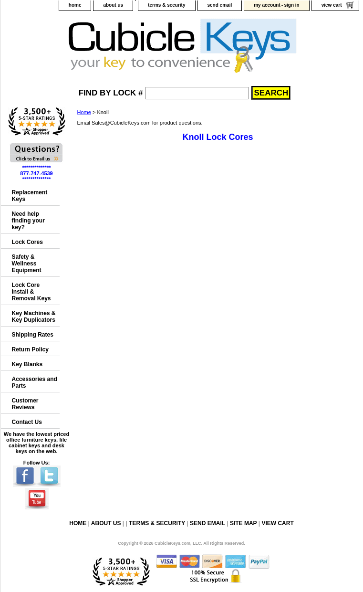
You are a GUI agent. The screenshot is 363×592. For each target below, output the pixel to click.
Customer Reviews (25, 404)
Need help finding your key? (28, 221)
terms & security (166, 5)
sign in (291, 5)
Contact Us (27, 422)
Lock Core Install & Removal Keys (31, 292)
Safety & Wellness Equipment (26, 264)
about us (113, 5)
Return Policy (30, 349)
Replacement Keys (30, 195)
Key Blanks (27, 364)
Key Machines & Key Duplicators (34, 316)
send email (219, 5)
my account (267, 5)
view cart (332, 5)
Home (84, 112)
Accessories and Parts (34, 382)
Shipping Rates (32, 334)
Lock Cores (27, 242)
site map (243, 523)
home (75, 5)
